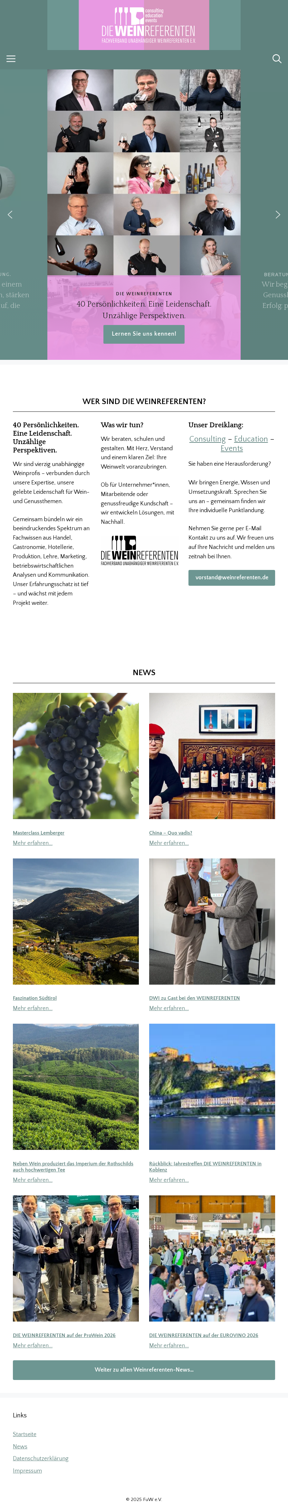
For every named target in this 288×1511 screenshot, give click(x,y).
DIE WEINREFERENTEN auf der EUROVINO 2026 (203, 1335)
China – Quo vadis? (170, 833)
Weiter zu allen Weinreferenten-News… (144, 1370)
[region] (144, 214)
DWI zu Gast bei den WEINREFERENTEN (194, 998)
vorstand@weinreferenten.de (232, 577)
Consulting (207, 439)
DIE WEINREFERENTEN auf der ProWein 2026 (64, 1335)
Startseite (24, 1434)
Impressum (27, 1471)
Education (251, 439)
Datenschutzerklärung (41, 1458)
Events (232, 448)
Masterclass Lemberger (38, 833)
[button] (277, 59)
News (20, 1447)
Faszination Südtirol (35, 998)
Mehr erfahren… (33, 843)
